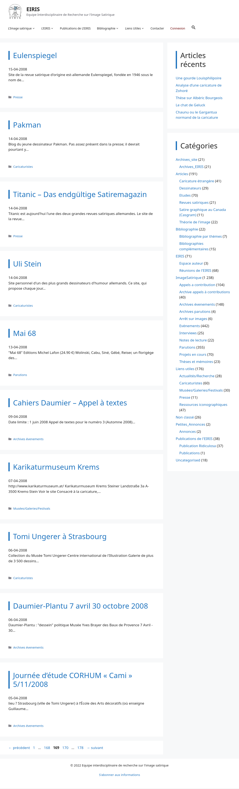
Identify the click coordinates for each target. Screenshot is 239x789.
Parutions (20, 376)
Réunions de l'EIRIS (195, 271)
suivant (94, 748)
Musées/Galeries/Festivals (31, 509)
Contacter (157, 29)
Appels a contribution (197, 285)
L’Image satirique (21, 28)
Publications (189, 453)
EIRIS (33, 9)
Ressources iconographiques (203, 405)
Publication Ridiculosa (197, 446)
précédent (19, 748)
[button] (194, 28)
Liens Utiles (135, 28)
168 (47, 748)
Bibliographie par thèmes (200, 237)
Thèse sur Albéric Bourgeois (199, 98)
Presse (18, 98)
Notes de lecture (193, 341)
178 (81, 748)
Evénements (189, 326)
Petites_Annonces (190, 425)
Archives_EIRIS (191, 167)
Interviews (188, 333)
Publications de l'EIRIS (194, 439)
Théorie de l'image (194, 222)
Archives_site (186, 160)
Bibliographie (108, 28)
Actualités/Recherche (197, 376)
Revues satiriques (194, 203)
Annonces (187, 432)
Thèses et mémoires (196, 362)
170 (65, 748)
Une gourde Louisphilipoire (198, 78)
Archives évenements (28, 440)
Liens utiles (185, 369)
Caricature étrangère (196, 181)
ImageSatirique (189, 278)
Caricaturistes (23, 167)
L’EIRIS (48, 28)
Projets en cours (192, 355)
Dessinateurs (190, 189)
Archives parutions (194, 312)
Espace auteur (191, 264)
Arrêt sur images (193, 319)
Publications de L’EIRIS (75, 29)
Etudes (185, 196)
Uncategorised (188, 460)
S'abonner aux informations (119, 775)
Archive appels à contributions (204, 292)
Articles (182, 174)
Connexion (178, 29)
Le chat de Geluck (190, 105)
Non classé (185, 418)
